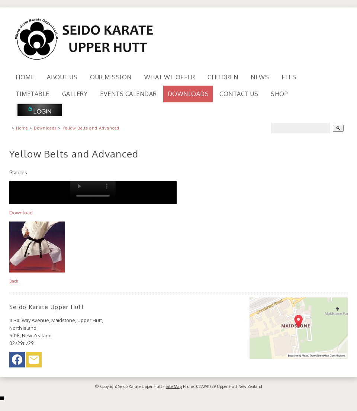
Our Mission (111, 77)
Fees (289, 77)
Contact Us (238, 94)
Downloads (188, 94)
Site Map (174, 386)
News (260, 77)
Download (21, 213)
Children (223, 77)
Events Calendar (128, 94)
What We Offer (169, 77)
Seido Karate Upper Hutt (140, 386)
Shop (279, 94)
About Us (62, 77)
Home (25, 77)
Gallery (75, 94)
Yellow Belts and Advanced (90, 128)
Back (13, 281)
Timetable (32, 94)
